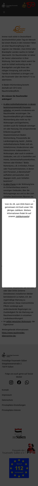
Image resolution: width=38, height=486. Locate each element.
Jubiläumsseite (22, 216)
